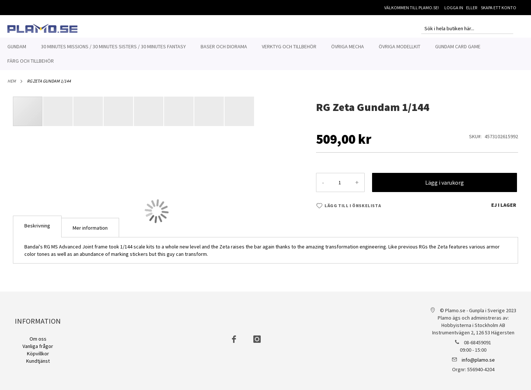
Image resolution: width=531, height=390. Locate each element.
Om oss (38, 338)
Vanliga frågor (37, 346)
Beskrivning (37, 225)
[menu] (265, 53)
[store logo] (42, 28)
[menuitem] (16, 46)
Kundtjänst (38, 361)
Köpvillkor (38, 353)
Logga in (453, 7)
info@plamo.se (478, 359)
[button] (58, 111)
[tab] (37, 226)
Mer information (90, 227)
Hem (11, 81)
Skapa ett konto (498, 7)
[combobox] (467, 28)
